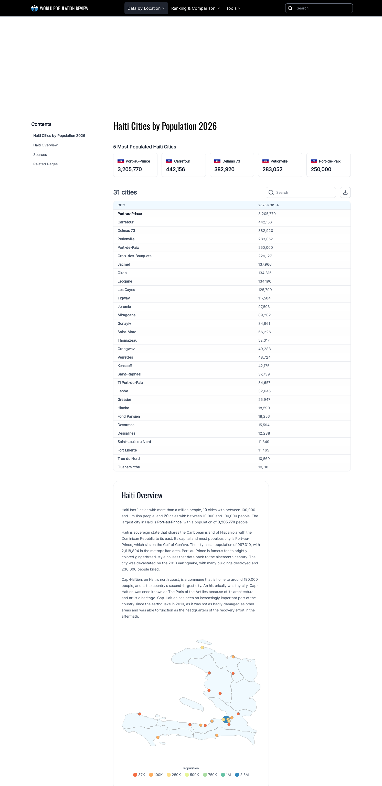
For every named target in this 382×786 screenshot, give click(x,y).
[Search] (324, 8)
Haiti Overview (45, 145)
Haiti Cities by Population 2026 (59, 135)
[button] (345, 192)
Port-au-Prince (138, 161)
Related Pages (45, 164)
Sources (40, 154)
